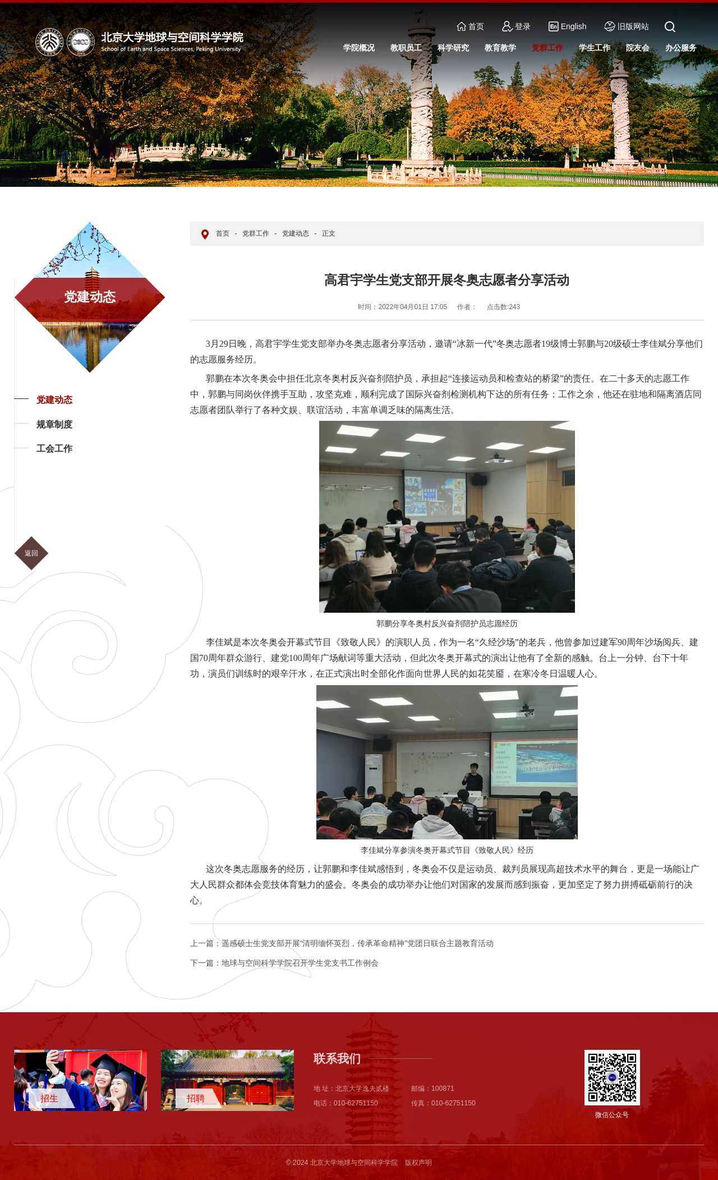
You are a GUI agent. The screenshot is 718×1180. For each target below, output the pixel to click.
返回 (31, 553)
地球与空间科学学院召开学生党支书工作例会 (284, 962)
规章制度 (54, 424)
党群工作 (255, 233)
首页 (470, 26)
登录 (516, 26)
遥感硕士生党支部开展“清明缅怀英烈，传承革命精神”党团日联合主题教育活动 (342, 943)
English (567, 26)
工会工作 (54, 448)
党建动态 (54, 400)
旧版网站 (626, 26)
